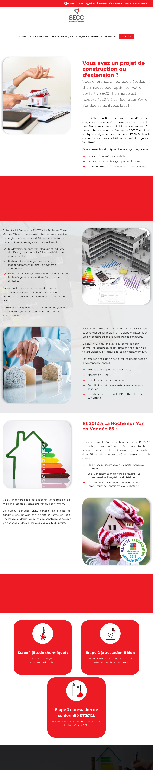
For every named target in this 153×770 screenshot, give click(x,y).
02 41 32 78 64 (73, 3)
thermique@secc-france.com (104, 3)
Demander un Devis (136, 3)
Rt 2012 (92, 118)
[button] (76, 747)
